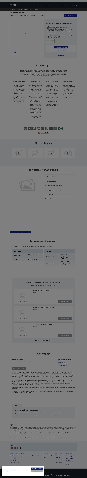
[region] (23, 471)
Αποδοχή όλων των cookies (36, 468)
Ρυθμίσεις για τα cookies (37, 473)
